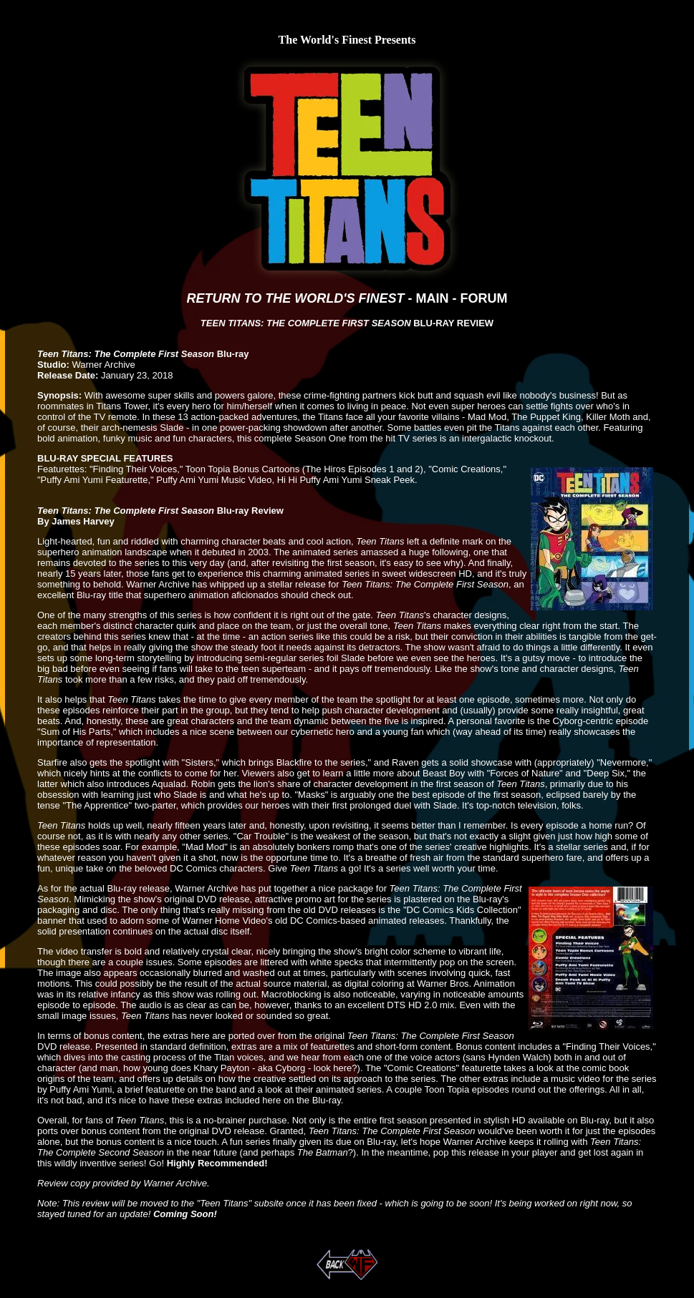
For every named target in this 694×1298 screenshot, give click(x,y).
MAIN (431, 298)
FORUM (483, 298)
